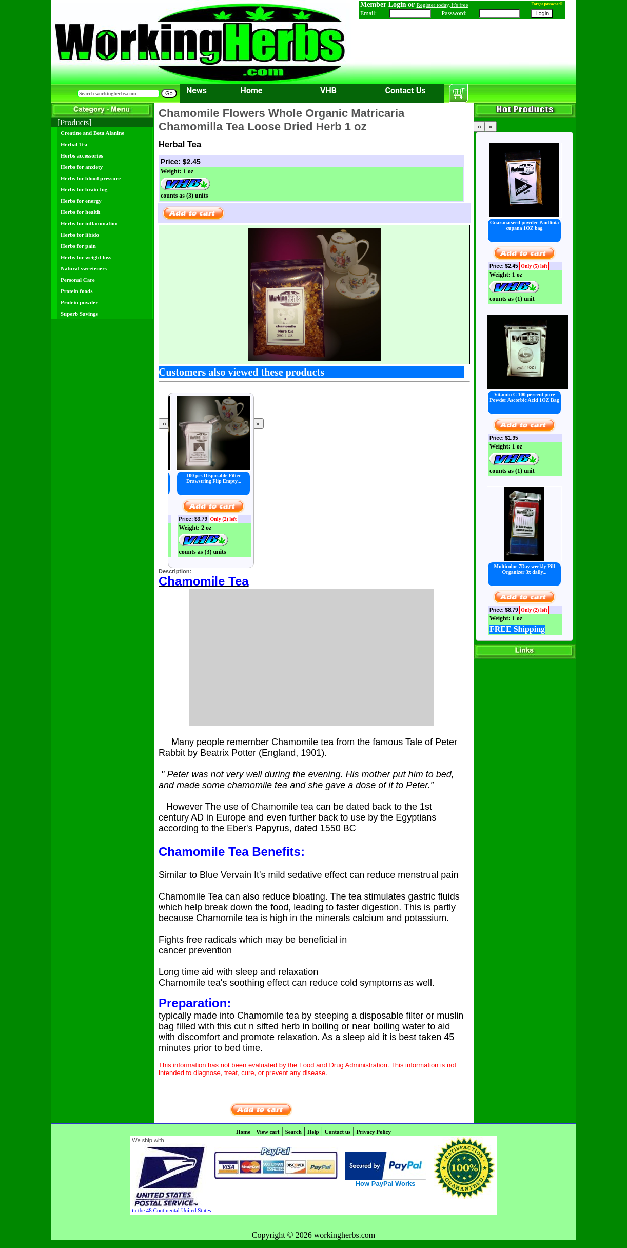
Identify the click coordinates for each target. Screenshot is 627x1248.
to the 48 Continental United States (171, 1210)
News (196, 90)
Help (313, 1131)
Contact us (337, 1131)
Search (293, 1131)
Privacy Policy (373, 1131)
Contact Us (405, 90)
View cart (267, 1131)
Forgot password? (547, 4)
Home (252, 90)
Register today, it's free (442, 5)
